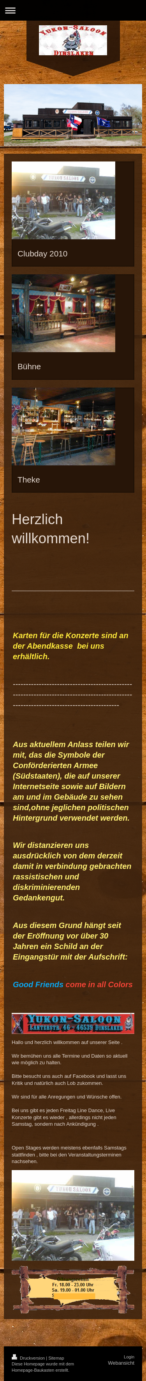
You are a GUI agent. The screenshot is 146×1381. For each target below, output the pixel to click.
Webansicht (121, 1363)
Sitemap (56, 1358)
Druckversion (29, 1358)
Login (129, 1357)
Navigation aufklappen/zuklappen (73, 10)
